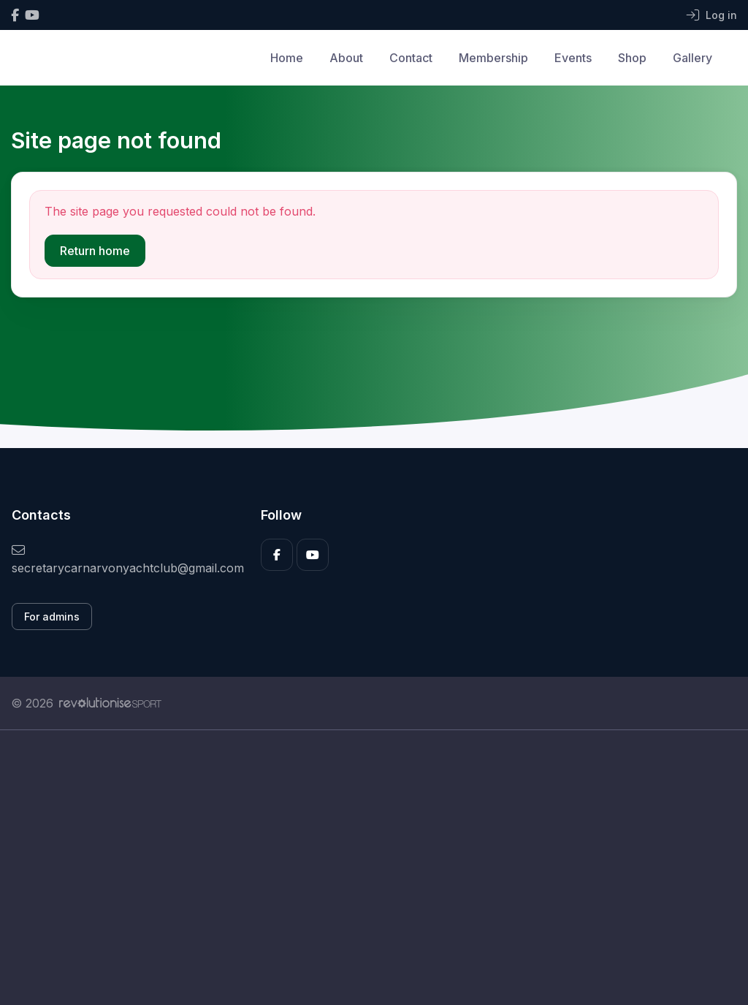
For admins (52, 616)
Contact (410, 57)
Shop (632, 57)
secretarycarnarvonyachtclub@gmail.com (125, 559)
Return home (95, 250)
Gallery (692, 57)
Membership (493, 57)
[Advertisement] (374, 867)
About (346, 57)
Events (573, 57)
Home (286, 57)
